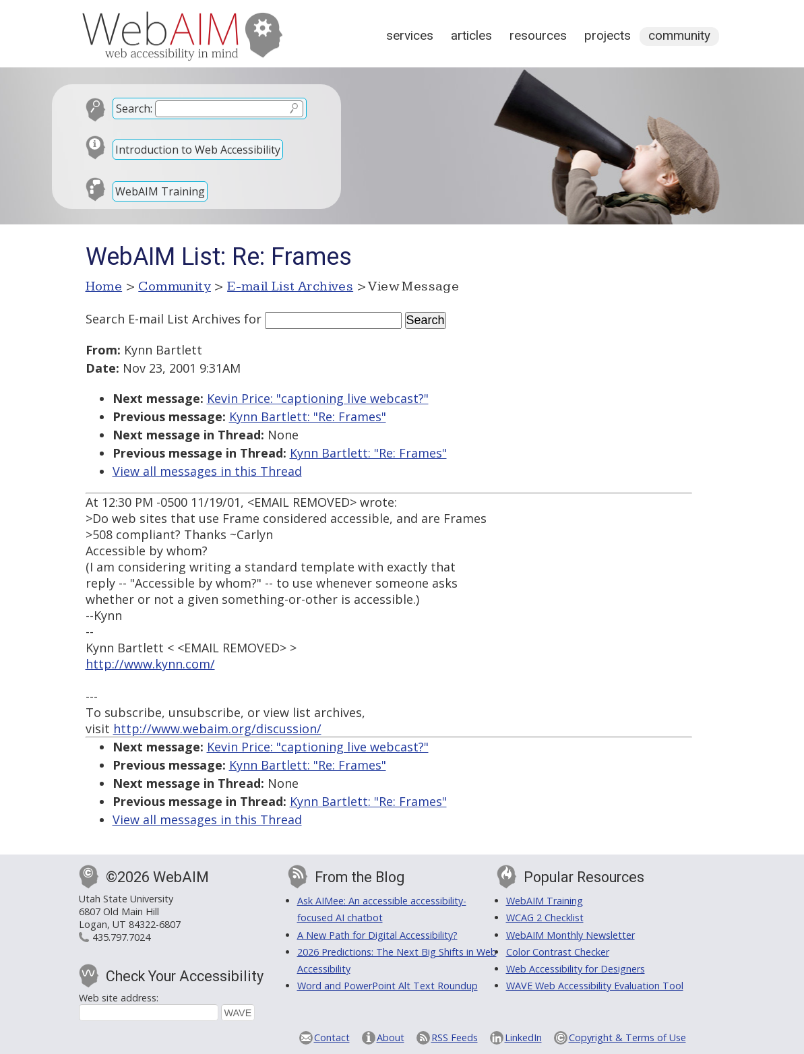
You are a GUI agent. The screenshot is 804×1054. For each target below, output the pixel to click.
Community (679, 35)
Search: (134, 108)
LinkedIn (523, 1037)
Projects (607, 35)
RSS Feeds (454, 1037)
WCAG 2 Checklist (545, 917)
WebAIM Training (160, 191)
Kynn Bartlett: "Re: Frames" (307, 416)
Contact (332, 1037)
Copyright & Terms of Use (627, 1037)
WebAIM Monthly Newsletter (570, 935)
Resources (538, 35)
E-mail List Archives (290, 286)
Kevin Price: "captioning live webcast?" (318, 398)
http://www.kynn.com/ (150, 664)
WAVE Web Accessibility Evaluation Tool (594, 985)
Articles (471, 35)
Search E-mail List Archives (163, 319)
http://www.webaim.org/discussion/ (217, 728)
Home (104, 286)
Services (409, 35)
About (390, 1037)
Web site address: (118, 997)
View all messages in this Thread (207, 471)
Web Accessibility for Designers (575, 968)
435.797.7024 (121, 937)
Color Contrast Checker (557, 952)
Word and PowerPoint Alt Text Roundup (387, 985)
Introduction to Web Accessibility (197, 149)
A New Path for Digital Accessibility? (377, 935)
